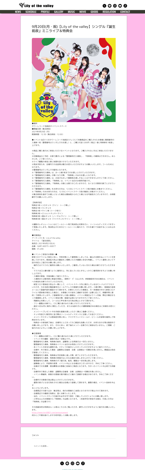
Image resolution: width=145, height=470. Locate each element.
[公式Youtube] (120, 6)
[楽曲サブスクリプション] (125, 6)
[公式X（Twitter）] (104, 6)
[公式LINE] (109, 6)
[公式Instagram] (115, 6)
